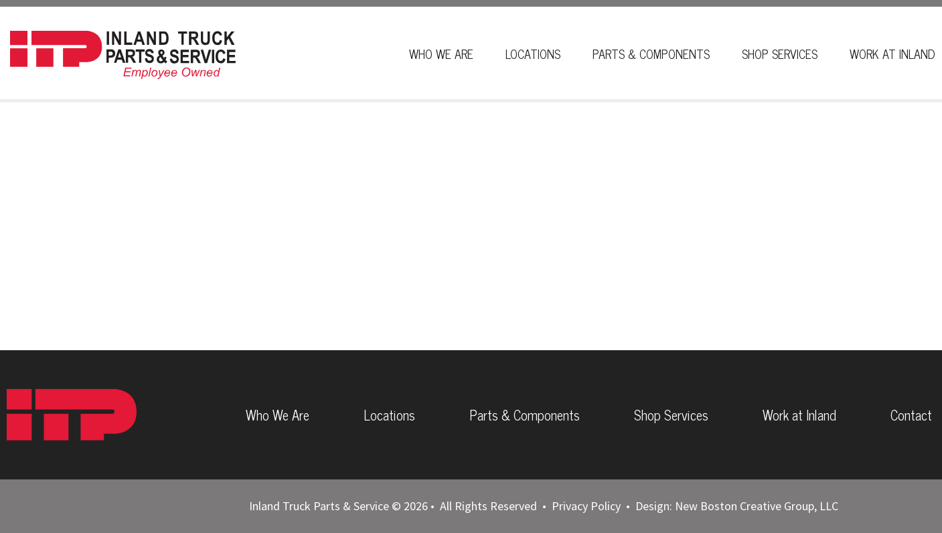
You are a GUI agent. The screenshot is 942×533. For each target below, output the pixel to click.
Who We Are (441, 54)
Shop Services (779, 54)
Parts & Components (651, 54)
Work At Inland (892, 54)
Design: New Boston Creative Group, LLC (736, 506)
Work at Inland (799, 415)
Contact (911, 415)
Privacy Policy (586, 506)
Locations (532, 54)
